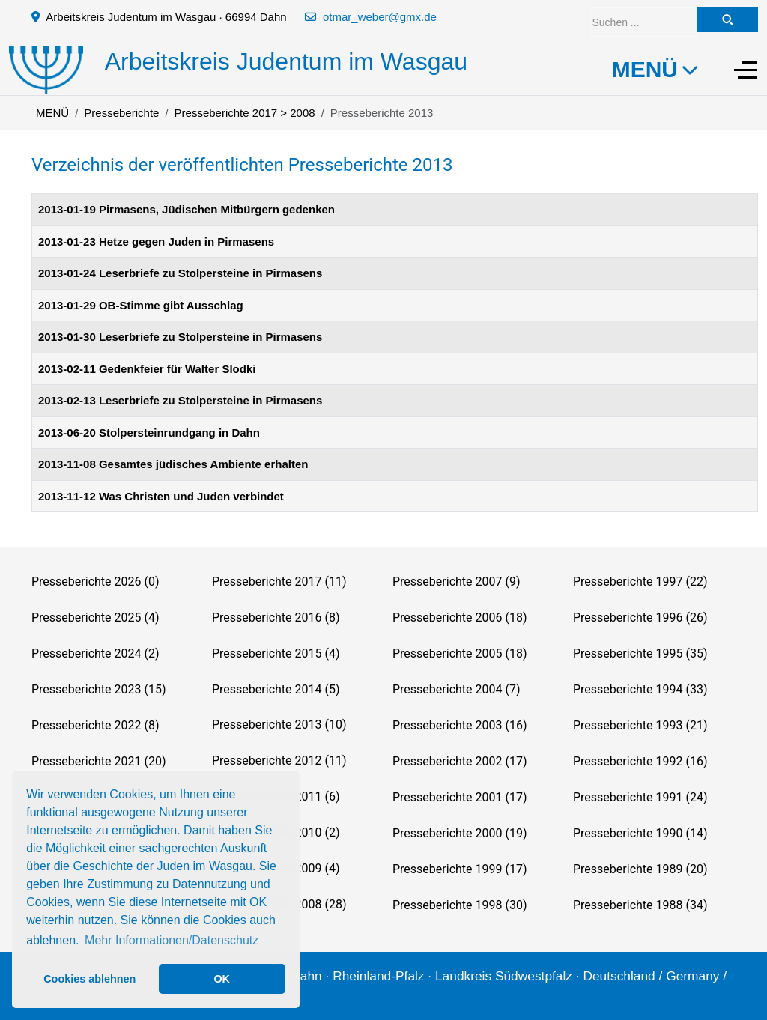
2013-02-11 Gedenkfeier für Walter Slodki (146, 368)
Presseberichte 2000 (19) (459, 833)
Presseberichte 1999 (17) (459, 869)
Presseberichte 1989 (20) (640, 869)
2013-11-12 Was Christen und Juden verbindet (161, 496)
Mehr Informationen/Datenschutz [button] (171, 940)
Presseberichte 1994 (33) (640, 689)
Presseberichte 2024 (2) (95, 653)
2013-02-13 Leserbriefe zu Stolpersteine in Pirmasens (180, 400)
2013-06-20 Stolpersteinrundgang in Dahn (149, 432)
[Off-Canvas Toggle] (745, 69)
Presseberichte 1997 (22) (640, 581)
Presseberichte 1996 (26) (640, 617)
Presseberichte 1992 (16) (640, 761)
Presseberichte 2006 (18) (459, 617)
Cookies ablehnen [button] (89, 979)
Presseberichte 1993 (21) (640, 725)
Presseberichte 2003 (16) (459, 725)
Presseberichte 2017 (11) (279, 581)
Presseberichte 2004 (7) (456, 689)
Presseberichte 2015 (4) (275, 653)
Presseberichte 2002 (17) (459, 761)
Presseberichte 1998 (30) (459, 905)
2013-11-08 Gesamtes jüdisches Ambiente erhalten (173, 464)
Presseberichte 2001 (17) (459, 797)
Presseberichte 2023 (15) (98, 689)
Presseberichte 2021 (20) (98, 761)
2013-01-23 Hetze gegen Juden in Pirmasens (156, 241)
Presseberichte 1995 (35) (640, 653)
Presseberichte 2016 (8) (275, 617)
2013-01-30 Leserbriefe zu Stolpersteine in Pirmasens (180, 336)
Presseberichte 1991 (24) (640, 797)
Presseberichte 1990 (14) (640, 833)
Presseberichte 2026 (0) (95, 581)
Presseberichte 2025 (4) (95, 617)
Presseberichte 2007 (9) (456, 581)
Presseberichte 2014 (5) (275, 689)
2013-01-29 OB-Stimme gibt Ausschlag (140, 305)
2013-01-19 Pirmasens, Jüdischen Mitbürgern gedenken (186, 209)
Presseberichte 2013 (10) (279, 724)
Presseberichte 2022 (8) (95, 725)
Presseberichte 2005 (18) (459, 653)
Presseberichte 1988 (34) (640, 905)
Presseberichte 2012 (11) (279, 760)
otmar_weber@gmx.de (380, 16)
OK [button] (221, 979)
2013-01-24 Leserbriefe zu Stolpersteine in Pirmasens (180, 273)
